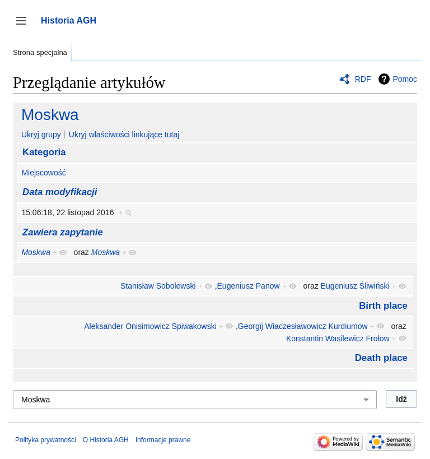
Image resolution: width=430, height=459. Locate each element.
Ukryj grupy (41, 134)
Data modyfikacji (59, 192)
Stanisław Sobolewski (158, 285)
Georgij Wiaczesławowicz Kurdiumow (303, 326)
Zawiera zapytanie (62, 232)
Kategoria (44, 152)
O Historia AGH (106, 440)
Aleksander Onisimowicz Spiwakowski (150, 326)
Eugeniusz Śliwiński (355, 285)
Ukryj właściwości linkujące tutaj (124, 134)
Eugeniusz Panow (248, 285)
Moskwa (50, 114)
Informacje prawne (163, 440)
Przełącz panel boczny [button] (25, 26)
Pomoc (404, 79)
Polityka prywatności (45, 440)
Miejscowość (43, 172)
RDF (363, 79)
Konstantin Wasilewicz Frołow (338, 338)
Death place (381, 358)
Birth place (383, 305)
